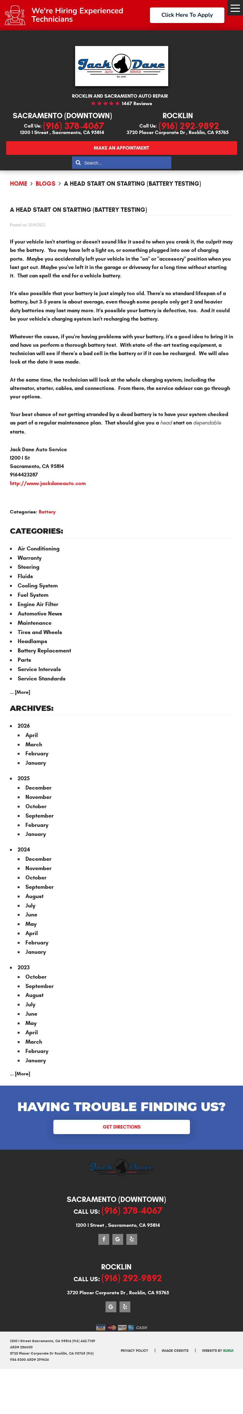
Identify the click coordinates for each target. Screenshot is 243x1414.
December (38, 787)
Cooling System (38, 585)
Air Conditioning (39, 548)
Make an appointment (121, 148)
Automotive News (40, 613)
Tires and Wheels (40, 632)
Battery (47, 512)
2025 (24, 778)
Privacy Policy (134, 1350)
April (31, 735)
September (39, 815)
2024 (24, 849)
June (31, 914)
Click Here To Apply (187, 15)
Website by (217, 1350)
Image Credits (175, 1350)
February (36, 753)
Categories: (36, 531)
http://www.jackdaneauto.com (48, 483)
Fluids (25, 576)
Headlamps (32, 641)
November (38, 797)
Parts (24, 659)
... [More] (20, 692)
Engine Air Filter (38, 604)
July (30, 905)
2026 (24, 725)
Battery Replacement (44, 650)
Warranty (30, 557)
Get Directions (122, 1127)
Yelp (131, 1239)
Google (117, 1239)
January (35, 762)
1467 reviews (137, 103)
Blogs (46, 184)
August (34, 896)
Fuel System (33, 594)
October (36, 806)
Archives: (31, 708)
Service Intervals (39, 669)
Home (18, 184)
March (33, 744)
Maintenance (35, 622)
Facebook (103, 1239)
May (31, 923)
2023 (24, 967)
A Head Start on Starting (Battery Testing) (132, 184)
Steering (28, 566)
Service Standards (41, 678)
